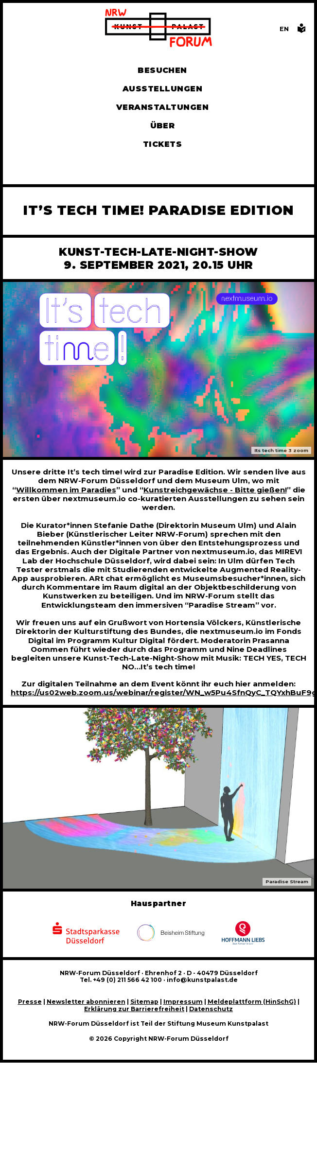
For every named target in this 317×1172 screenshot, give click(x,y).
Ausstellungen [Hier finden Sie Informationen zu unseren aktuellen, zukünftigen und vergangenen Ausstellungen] (162, 88)
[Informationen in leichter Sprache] (301, 31)
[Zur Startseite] (158, 29)
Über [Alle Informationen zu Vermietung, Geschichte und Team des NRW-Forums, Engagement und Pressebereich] (162, 125)
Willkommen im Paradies (66, 489)
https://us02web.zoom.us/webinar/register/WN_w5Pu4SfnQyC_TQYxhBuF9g (164, 692)
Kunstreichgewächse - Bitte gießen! (215, 489)
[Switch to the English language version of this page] (284, 29)
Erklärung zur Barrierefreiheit (134, 1009)
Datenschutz (211, 1009)
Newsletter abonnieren (86, 1001)
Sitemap (144, 1001)
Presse (30, 1001)
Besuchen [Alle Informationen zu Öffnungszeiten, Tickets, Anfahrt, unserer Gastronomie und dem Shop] (162, 70)
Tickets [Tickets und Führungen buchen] (162, 144)
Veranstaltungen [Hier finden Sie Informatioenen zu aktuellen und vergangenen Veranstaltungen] (162, 107)
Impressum (183, 1001)
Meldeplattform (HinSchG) (252, 1001)
